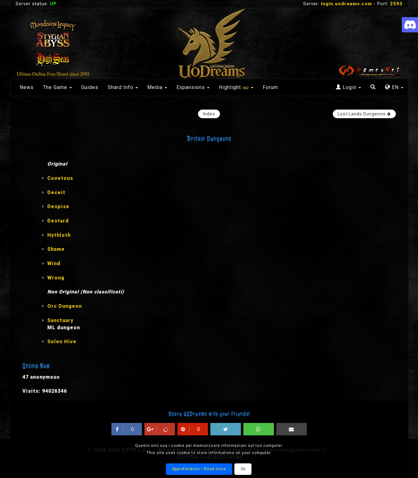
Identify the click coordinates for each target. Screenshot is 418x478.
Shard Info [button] (123, 87)
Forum (270, 87)
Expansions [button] (192, 87)
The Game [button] (57, 87)
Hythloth (59, 235)
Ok (243, 469)
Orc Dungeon (64, 306)
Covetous (60, 178)
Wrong (55, 278)
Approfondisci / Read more (199, 469)
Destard (58, 221)
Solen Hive (62, 341)
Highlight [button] (236, 87)
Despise (58, 206)
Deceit (56, 192)
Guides (89, 87)
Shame (56, 249)
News (27, 87)
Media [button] (157, 87)
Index (209, 113)
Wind (53, 263)
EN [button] (394, 87)
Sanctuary (60, 320)
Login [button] (348, 87)
